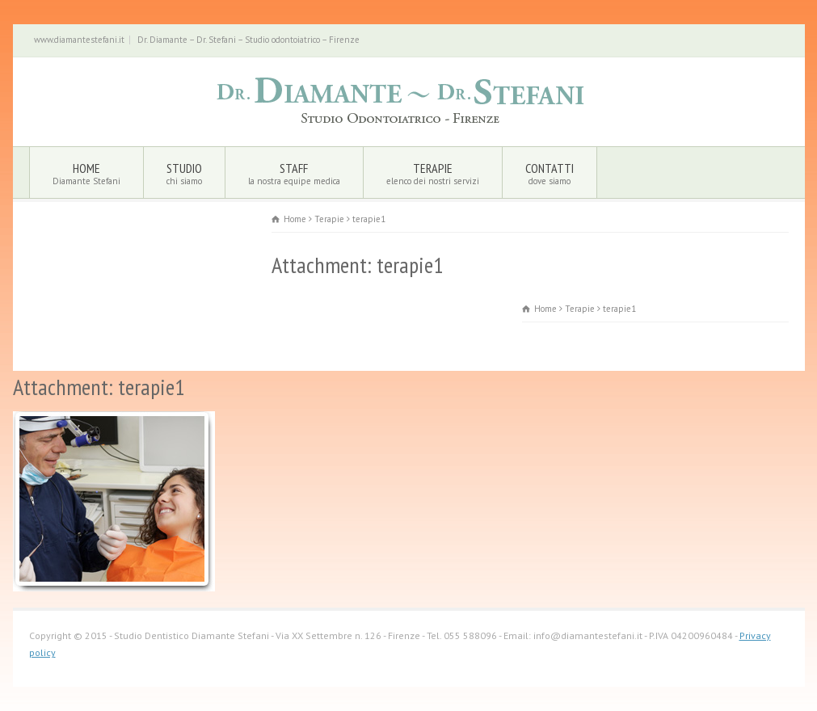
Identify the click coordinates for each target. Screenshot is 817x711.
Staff (294, 173)
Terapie (432, 173)
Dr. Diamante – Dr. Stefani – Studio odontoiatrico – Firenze (248, 39)
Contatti (549, 173)
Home (86, 173)
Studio (184, 173)
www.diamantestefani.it (79, 39)
